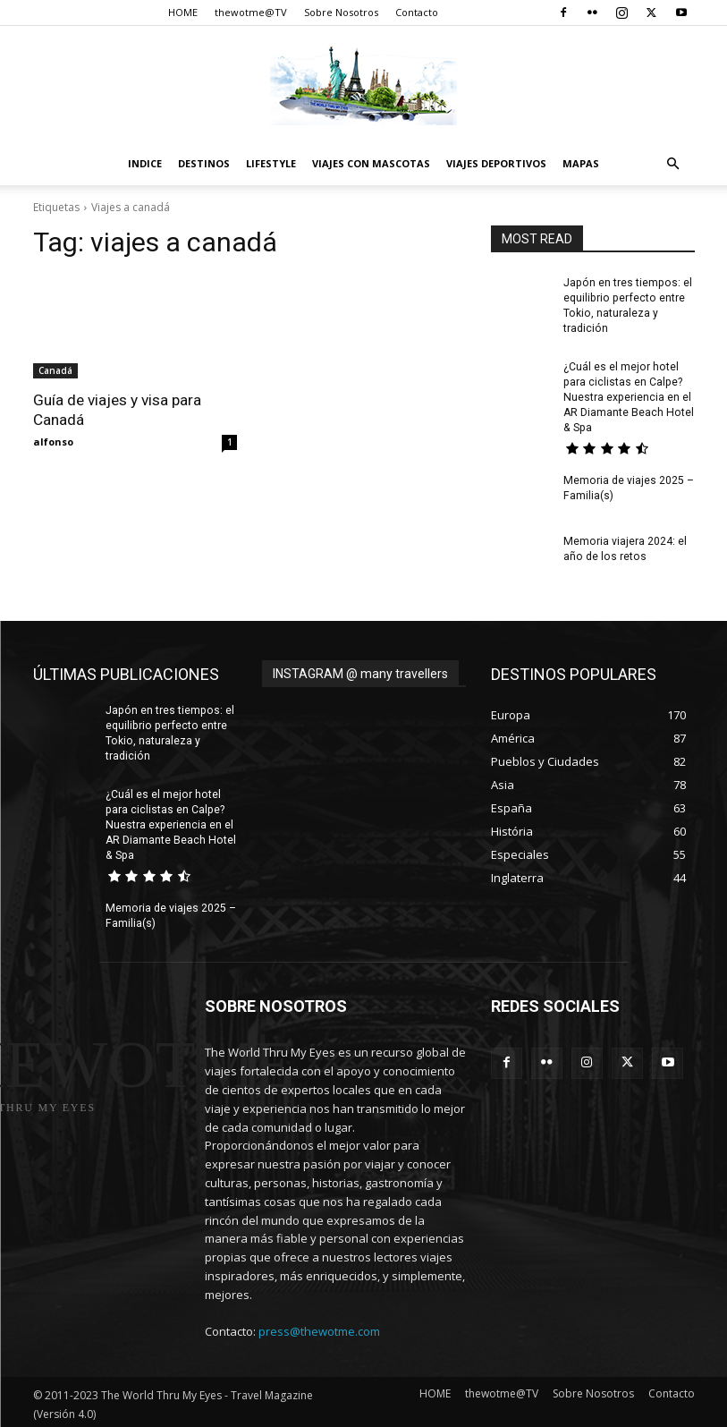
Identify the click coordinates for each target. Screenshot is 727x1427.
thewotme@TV (251, 12)
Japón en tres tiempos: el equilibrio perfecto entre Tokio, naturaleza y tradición (168, 731)
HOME (183, 12)
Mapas (580, 163)
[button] (673, 164)
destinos (204, 163)
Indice (145, 163)
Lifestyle (271, 163)
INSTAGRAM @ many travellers (360, 672)
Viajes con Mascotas (371, 163)
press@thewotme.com (319, 1328)
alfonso (53, 441)
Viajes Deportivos (496, 163)
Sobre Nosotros (341, 12)
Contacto (416, 12)
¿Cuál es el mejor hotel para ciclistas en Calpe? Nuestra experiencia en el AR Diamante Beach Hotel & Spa (627, 396)
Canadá (55, 370)
